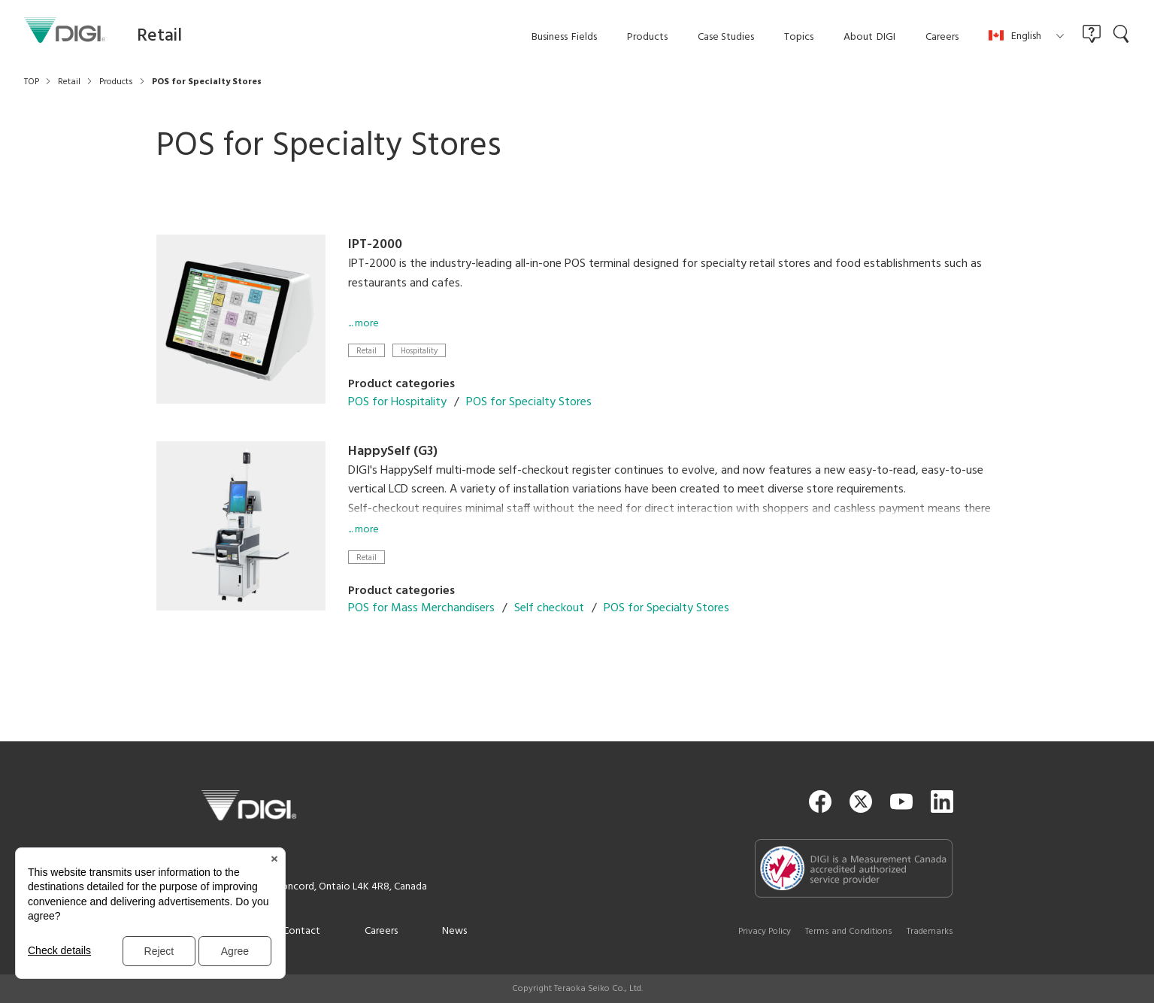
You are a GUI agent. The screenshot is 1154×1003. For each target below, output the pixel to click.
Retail (366, 350)
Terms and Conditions (848, 931)
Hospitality (419, 350)
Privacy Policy (764, 931)
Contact (301, 931)
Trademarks (930, 931)
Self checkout (549, 608)
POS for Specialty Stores (529, 402)
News (454, 931)
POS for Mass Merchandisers (421, 608)
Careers (381, 931)
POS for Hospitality (397, 402)
